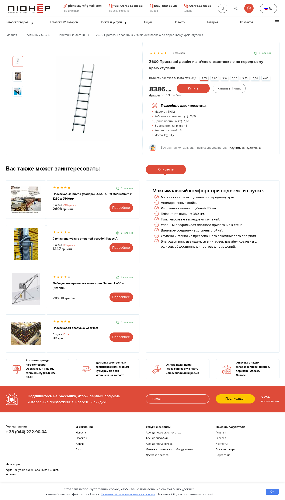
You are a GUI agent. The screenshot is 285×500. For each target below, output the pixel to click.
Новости (81, 432)
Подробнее (121, 208)
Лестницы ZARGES (37, 35)
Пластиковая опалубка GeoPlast (75, 328)
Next (133, 100)
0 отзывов (179, 53)
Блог (79, 449)
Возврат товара (225, 449)
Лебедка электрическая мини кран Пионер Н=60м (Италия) (88, 285)
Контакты (221, 444)
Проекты (81, 438)
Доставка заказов (157, 455)
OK (272, 491)
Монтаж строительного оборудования (169, 449)
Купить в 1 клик (229, 88)
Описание (166, 169)
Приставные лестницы (73, 35)
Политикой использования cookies (128, 494)
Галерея (221, 438)
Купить (193, 88)
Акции (80, 444)
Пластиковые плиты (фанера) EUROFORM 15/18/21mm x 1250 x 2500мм (92, 196)
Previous (33, 100)
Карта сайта (223, 455)
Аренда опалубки (157, 438)
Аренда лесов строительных (163, 432)
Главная (11, 35)
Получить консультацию (244, 148)
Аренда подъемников (159, 444)
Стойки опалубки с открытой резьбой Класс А (85, 238)
